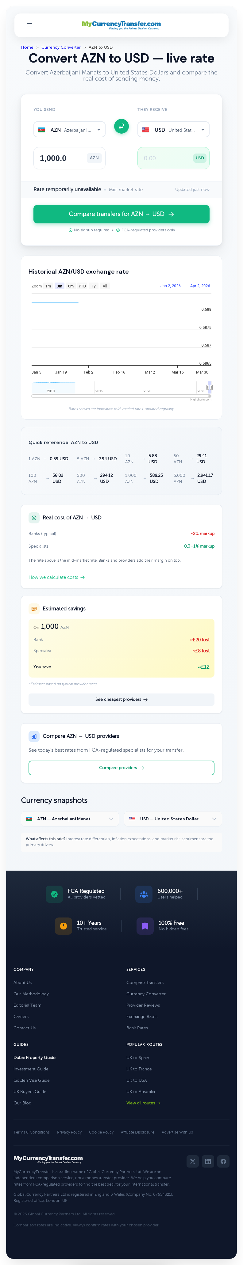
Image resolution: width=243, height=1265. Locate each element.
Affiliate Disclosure (137, 1132)
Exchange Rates (141, 1016)
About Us (23, 982)
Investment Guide (31, 1069)
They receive (152, 110)
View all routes (143, 1103)
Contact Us (25, 1028)
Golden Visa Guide (32, 1080)
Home (27, 47)
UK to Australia (140, 1091)
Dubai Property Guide (35, 1057)
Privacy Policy (69, 1132)
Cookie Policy (101, 1132)
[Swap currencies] (121, 126)
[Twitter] (193, 1161)
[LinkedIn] (208, 1161)
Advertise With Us (177, 1132)
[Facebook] (223, 1161)
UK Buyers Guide (30, 1091)
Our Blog (22, 1103)
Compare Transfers (145, 982)
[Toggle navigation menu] (29, 25)
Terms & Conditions (32, 1132)
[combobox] (69, 129)
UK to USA (136, 1080)
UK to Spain (137, 1057)
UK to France (139, 1069)
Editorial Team (27, 1005)
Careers (21, 1016)
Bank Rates (137, 1028)
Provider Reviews (143, 1005)
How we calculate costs (57, 577)
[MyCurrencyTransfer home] (121, 25)
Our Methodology (31, 994)
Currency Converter (61, 47)
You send (44, 110)
